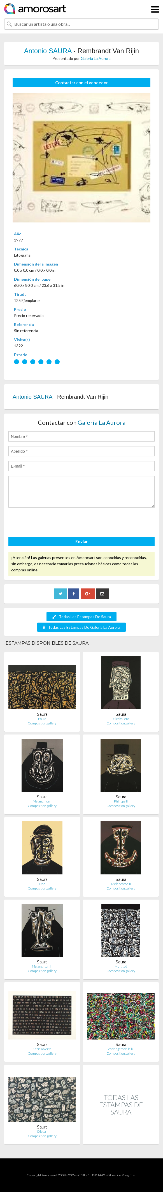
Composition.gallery (42, 723)
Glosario (113, 1175)
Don (42, 884)
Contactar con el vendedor (81, 82)
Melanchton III (42, 966)
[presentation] (51, 523)
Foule (42, 719)
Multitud (121, 966)
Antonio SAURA (47, 51)
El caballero (121, 719)
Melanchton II (121, 884)
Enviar (81, 541)
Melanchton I (42, 801)
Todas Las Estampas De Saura (81, 616)
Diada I (42, 1131)
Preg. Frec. (129, 1175)
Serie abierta (42, 1049)
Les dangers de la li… (121, 1049)
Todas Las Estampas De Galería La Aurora (81, 627)
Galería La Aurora (96, 58)
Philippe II (121, 801)
